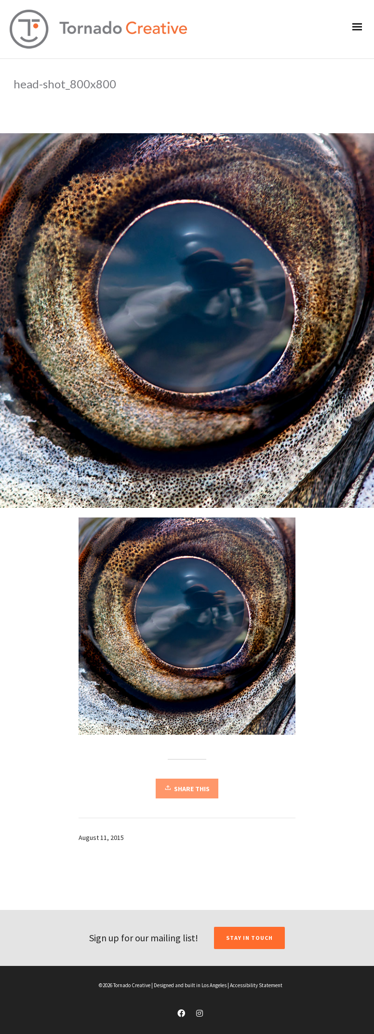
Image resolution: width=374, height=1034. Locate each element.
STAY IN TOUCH (249, 937)
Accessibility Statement (256, 985)
